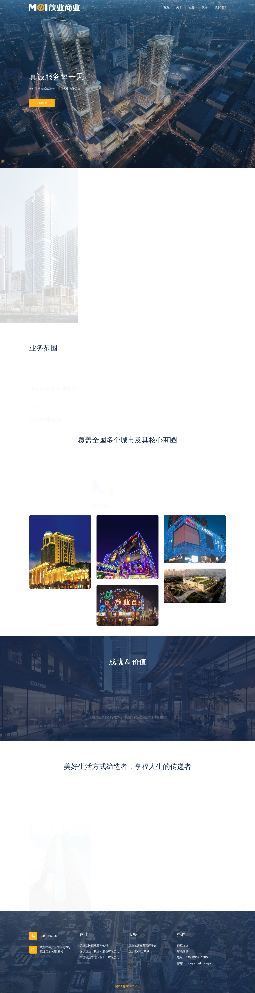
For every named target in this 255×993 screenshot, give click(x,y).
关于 (179, 7)
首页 (166, 7)
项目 (204, 7)
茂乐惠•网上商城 (138, 951)
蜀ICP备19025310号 (127, 986)
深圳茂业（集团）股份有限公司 (99, 951)
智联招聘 (182, 951)
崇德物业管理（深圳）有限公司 (99, 957)
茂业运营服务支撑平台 (142, 945)
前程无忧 (182, 945)
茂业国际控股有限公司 (94, 945)
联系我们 (220, 7)
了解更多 (41, 103)
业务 (192, 7)
